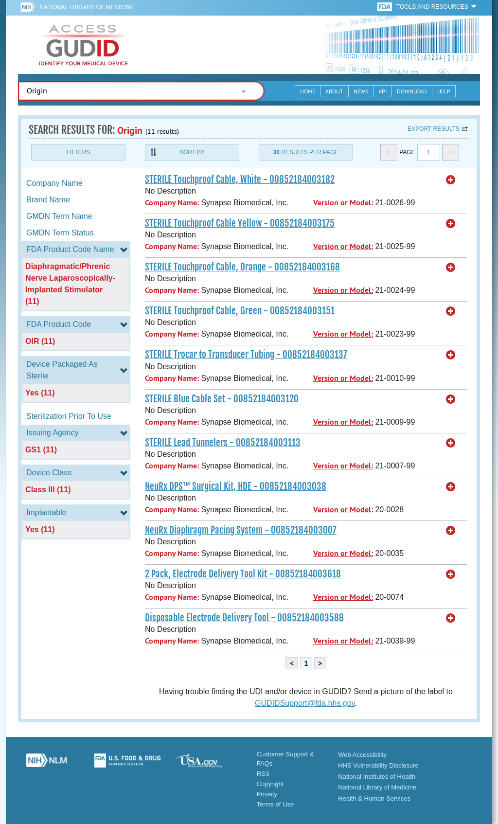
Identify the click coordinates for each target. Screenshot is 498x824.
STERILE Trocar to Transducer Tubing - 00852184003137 (246, 354)
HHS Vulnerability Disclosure (378, 765)
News (361, 91)
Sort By (192, 152)
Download (412, 91)
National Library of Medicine (86, 7)
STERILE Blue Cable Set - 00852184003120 (222, 399)
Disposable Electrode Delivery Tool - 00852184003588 (244, 618)
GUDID (83, 45)
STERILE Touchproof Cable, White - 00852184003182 (240, 179)
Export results (434, 128)
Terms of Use (275, 804)
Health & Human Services (374, 798)
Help (443, 91)
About (334, 91)
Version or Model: (343, 202)
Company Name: (172, 202)
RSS (263, 773)
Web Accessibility (362, 754)
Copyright (270, 784)
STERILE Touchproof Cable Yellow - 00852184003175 (240, 223)
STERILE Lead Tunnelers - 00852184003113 (223, 442)
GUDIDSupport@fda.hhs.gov (305, 703)
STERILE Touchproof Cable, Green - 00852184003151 (240, 311)
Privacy (267, 794)
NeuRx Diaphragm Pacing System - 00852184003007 (241, 530)
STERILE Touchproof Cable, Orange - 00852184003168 (242, 267)
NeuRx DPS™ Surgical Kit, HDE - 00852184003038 (235, 486)
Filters (78, 152)
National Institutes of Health (376, 776)
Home (307, 91)
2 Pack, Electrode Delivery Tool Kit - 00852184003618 (243, 574)
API (382, 91)
